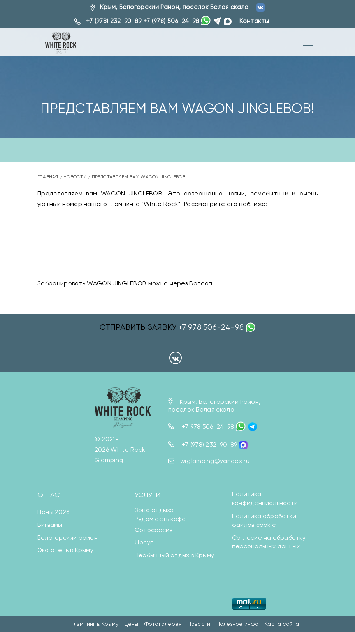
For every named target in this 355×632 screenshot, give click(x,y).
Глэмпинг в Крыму (94, 624)
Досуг (144, 542)
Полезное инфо (237, 624)
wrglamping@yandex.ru (215, 461)
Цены (131, 624)
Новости (74, 177)
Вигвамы (49, 524)
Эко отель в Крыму (65, 550)
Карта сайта (282, 624)
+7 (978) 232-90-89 (114, 21)
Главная (47, 177)
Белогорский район (67, 537)
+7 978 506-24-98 (211, 327)
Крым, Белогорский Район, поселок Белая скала (174, 7)
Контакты (254, 21)
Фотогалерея (162, 624)
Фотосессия (153, 529)
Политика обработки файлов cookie (264, 520)
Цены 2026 (53, 512)
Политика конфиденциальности (265, 498)
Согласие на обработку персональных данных (269, 542)
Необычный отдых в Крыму (174, 555)
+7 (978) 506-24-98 (171, 21)
